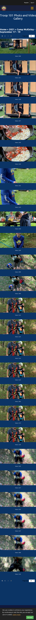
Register (26, 2)
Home (3, 29)
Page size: (26, 36)
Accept (29, 617)
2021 (11, 29)
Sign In (32, 2)
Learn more (16, 615)
